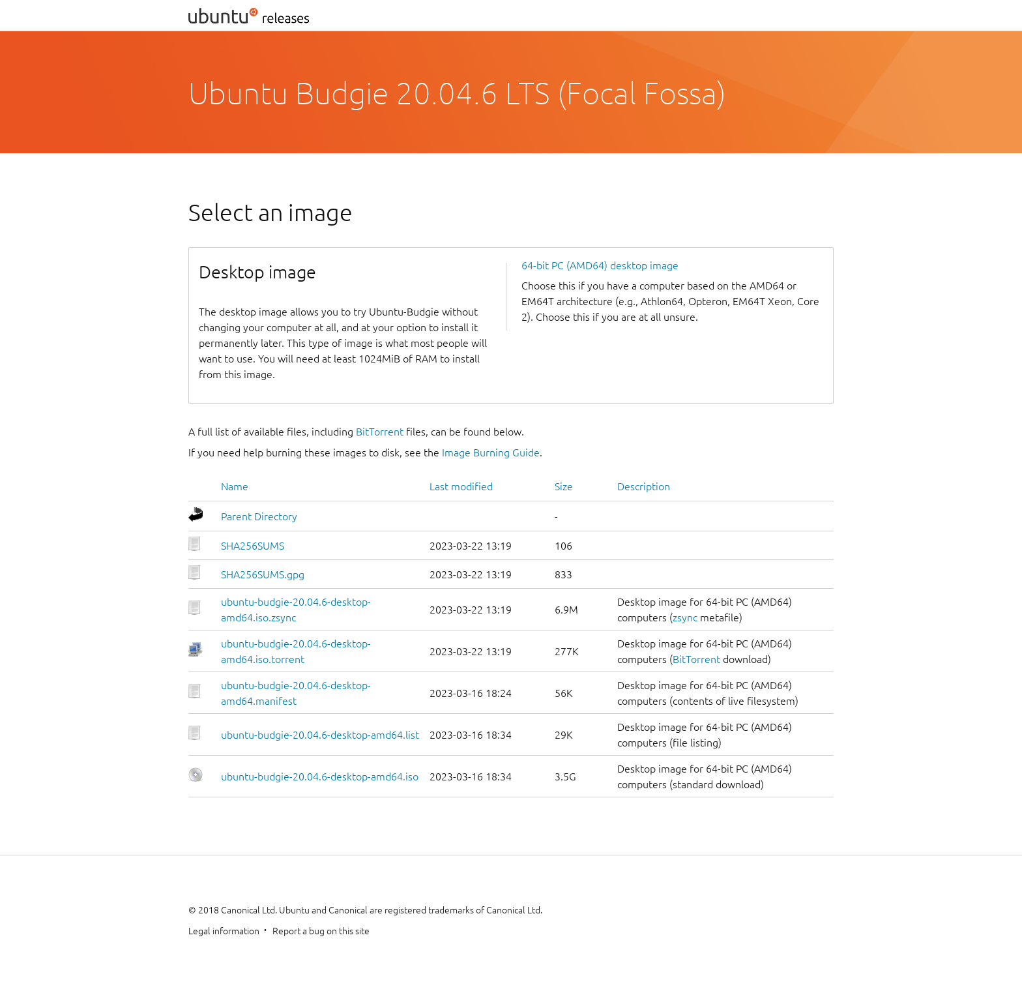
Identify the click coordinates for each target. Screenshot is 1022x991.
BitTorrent (379, 431)
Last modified (461, 486)
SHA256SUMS (252, 546)
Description (643, 486)
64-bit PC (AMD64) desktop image (600, 265)
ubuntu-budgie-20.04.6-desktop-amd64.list (320, 735)
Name (234, 486)
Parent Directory (259, 516)
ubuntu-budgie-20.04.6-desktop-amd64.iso (319, 776)
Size (564, 486)
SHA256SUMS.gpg (262, 574)
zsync (685, 617)
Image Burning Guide (491, 452)
